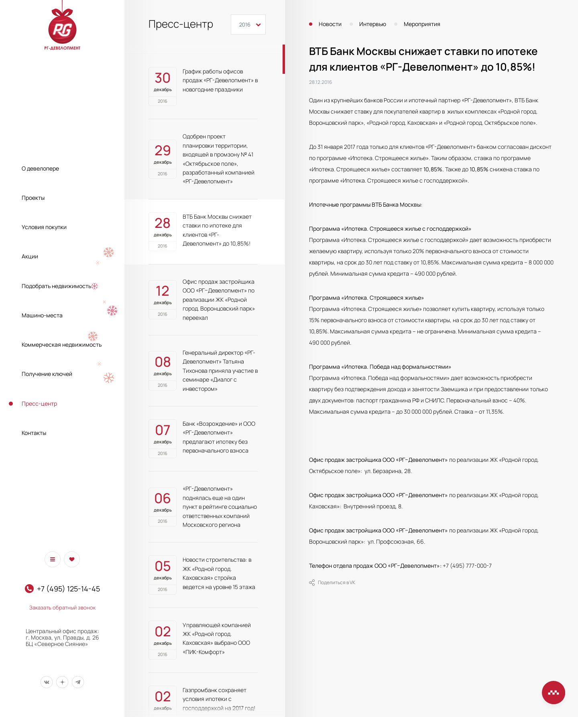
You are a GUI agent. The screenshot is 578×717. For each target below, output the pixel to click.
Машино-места (42, 315)
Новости (330, 24)
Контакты (34, 433)
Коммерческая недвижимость (62, 344)
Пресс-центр (39, 403)
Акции (30, 256)
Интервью (372, 24)
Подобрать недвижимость (56, 286)
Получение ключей (47, 374)
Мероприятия (422, 24)
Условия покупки (44, 227)
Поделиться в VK (332, 582)
